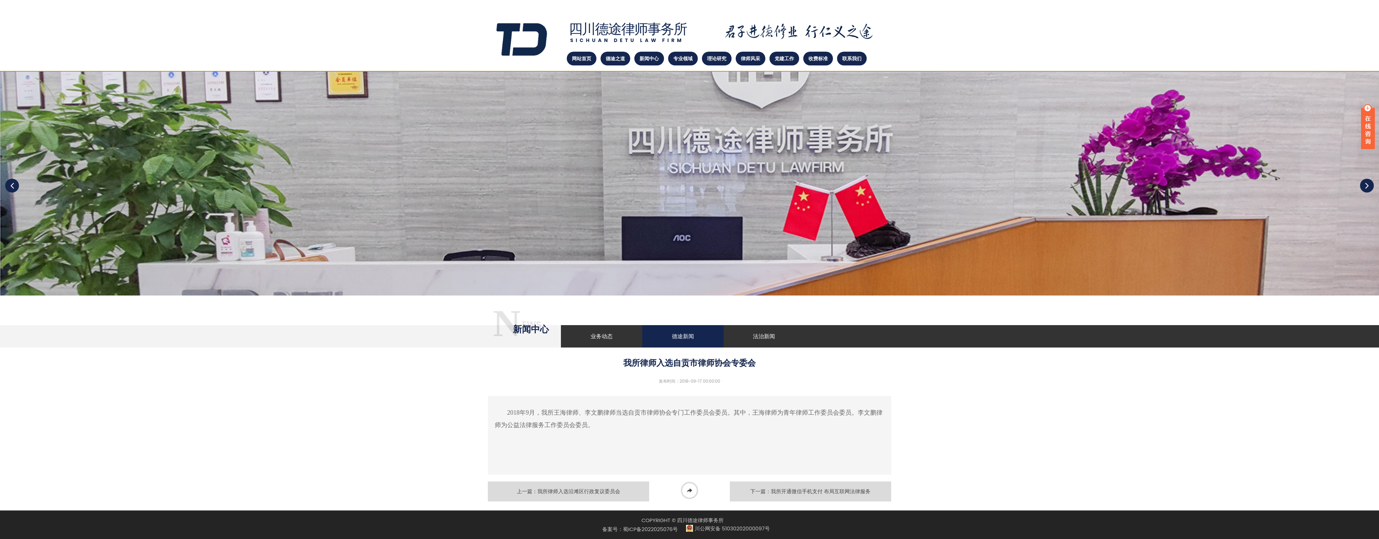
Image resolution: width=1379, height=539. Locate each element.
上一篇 (568, 491)
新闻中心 (649, 58)
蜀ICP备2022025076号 (650, 529)
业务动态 (602, 336)
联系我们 (852, 58)
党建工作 (784, 58)
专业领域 (683, 58)
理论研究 (716, 58)
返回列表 (689, 491)
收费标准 (818, 58)
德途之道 (615, 58)
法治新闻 (764, 336)
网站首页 (581, 58)
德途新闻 (683, 336)
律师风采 (750, 58)
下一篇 (810, 491)
